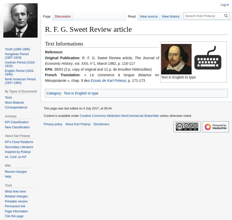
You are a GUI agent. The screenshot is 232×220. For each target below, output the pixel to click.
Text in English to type (81, 93)
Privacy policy (53, 124)
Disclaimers (101, 124)
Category (54, 93)
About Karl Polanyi (77, 124)
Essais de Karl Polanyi (108, 80)
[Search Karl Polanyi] (206, 16)
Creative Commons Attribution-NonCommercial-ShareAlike (119, 116)
